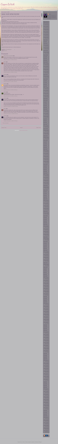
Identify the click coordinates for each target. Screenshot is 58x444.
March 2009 (46, 332)
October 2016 (46, 135)
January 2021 (46, 45)
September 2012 (46, 238)
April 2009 (45, 330)
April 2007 (45, 387)
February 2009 (46, 334)
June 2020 (45, 56)
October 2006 (46, 402)
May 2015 (45, 169)
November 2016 (46, 133)
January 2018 (46, 113)
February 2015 (46, 174)
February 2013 (46, 226)
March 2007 (46, 389)
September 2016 (46, 137)
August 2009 (46, 322)
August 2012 (46, 241)
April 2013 (45, 222)
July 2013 (45, 217)
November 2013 (46, 208)
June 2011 (45, 270)
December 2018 (46, 93)
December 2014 (46, 180)
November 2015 (46, 158)
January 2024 (46, 23)
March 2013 (45, 224)
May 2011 (45, 272)
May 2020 (45, 58)
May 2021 (45, 41)
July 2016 (45, 142)
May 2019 (45, 84)
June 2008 (45, 355)
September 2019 (46, 76)
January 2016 (46, 153)
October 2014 (46, 185)
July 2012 (45, 243)
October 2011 (46, 262)
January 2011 (46, 280)
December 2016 (46, 130)
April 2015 (45, 171)
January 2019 (46, 90)
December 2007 (46, 368)
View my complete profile (47, 18)
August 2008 (46, 350)
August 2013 (46, 215)
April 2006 (45, 415)
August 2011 (45, 267)
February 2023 (46, 26)
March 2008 (46, 360)
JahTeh (5, 74)
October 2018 (46, 98)
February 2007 (46, 391)
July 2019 (45, 80)
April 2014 (45, 197)
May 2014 (45, 195)
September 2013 (46, 213)
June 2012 (45, 245)
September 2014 (46, 187)
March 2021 (45, 43)
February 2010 (46, 306)
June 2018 (45, 103)
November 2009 (46, 314)
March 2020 (46, 62)
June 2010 (45, 298)
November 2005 (46, 428)
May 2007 (45, 385)
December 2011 (46, 257)
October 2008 (46, 345)
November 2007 (46, 371)
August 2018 (46, 100)
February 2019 (46, 87)
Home (21, 127)
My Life (5, 50)
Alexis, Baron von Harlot (8, 55)
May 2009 (45, 328)
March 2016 (45, 149)
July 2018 (45, 102)
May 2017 (45, 120)
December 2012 (46, 231)
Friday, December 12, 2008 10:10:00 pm (10, 89)
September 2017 (46, 116)
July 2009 (45, 325)
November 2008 (46, 342)
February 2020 (46, 63)
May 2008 (45, 357)
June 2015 (45, 167)
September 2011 (46, 264)
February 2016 (46, 150)
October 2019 (46, 74)
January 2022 (46, 34)
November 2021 (46, 37)
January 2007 (46, 394)
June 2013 (45, 219)
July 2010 (45, 296)
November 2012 (46, 234)
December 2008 (46, 340)
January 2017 (46, 128)
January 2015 (46, 177)
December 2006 (46, 397)
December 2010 (46, 283)
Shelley (5, 83)
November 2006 (46, 399)
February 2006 (46, 420)
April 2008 (45, 358)
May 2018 (45, 105)
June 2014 (45, 193)
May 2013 (45, 221)
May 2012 (45, 246)
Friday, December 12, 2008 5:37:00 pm (10, 72)
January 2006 (46, 422)
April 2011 (45, 274)
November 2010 (46, 285)
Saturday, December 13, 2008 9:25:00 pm (11, 113)
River (5, 61)
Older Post (38, 127)
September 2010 (46, 291)
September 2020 (46, 52)
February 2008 (46, 363)
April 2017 (45, 122)
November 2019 (46, 71)
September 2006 (46, 405)
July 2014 (45, 191)
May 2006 (45, 414)
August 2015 (46, 164)
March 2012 (45, 250)
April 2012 (45, 248)
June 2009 (45, 326)
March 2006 (46, 417)
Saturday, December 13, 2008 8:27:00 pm (11, 106)
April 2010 (45, 301)
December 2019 (46, 69)
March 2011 (45, 276)
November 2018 (46, 95)
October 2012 (46, 237)
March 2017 (45, 124)
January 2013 (46, 229)
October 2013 (46, 211)
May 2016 (45, 145)
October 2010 (46, 288)
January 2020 (46, 66)
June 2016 (45, 143)
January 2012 (46, 254)
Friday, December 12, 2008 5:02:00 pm (10, 59)
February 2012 (46, 252)
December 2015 (46, 156)
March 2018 (45, 109)
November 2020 (46, 47)
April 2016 (45, 147)
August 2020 (46, 55)
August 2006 (46, 407)
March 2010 (46, 303)
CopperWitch (8, 4)
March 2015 (45, 173)
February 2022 (46, 31)
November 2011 (46, 260)
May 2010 (45, 300)
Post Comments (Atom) (23, 130)
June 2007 (45, 383)
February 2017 (46, 126)
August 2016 (46, 140)
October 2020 (46, 50)
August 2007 (46, 379)
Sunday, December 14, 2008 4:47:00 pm (10, 120)
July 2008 (45, 353)
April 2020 (45, 60)
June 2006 (45, 412)
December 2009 (46, 311)
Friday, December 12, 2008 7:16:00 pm (10, 81)
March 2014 (45, 198)
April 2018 (45, 107)
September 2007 (46, 376)
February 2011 (46, 277)
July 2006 (45, 410)
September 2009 (46, 319)
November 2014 (46, 182)
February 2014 (46, 200)
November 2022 (46, 29)
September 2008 (46, 348)
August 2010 (46, 293)
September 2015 (46, 161)
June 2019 (45, 82)
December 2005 (46, 425)
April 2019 (45, 86)
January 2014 (46, 203)
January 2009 (46, 337)
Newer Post (4, 127)
